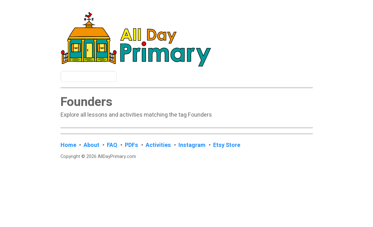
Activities (158, 145)
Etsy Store (226, 145)
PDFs (131, 145)
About (91, 145)
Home (68, 145)
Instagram (192, 145)
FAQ (112, 145)
